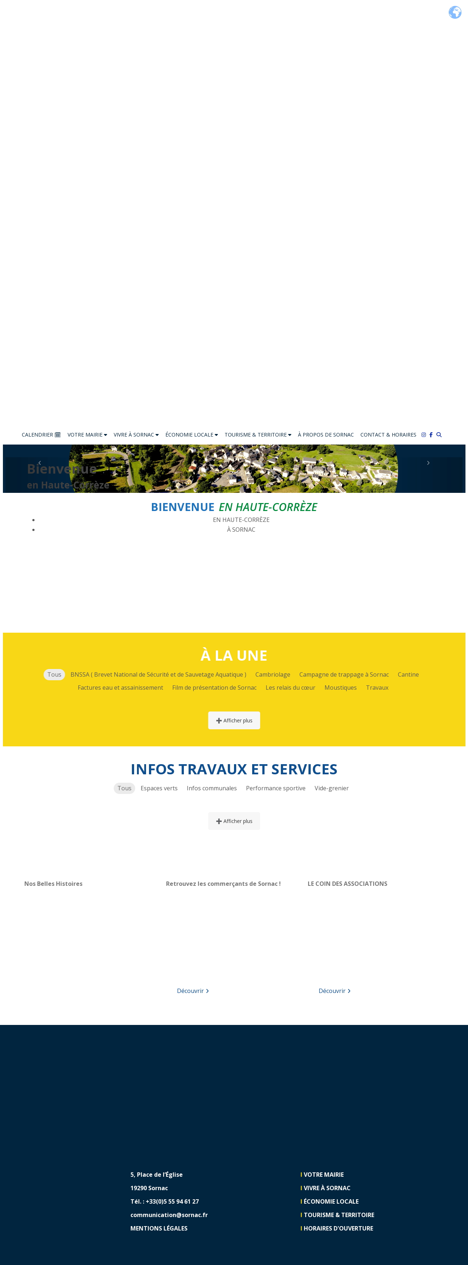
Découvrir (193, 991)
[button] (39, 475)
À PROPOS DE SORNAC (326, 434)
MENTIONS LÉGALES (158, 1228)
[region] (92, 935)
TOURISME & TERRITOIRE (258, 434)
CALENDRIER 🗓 (41, 434)
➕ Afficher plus (234, 720)
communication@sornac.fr (169, 1215)
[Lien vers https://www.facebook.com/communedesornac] (425, 1179)
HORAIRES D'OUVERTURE (338, 1228)
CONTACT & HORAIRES (388, 434)
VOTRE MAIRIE (87, 434)
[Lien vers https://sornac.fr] (234, 212)
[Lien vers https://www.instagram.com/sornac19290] (425, 1202)
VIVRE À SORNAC (136, 434)
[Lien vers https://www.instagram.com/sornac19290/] (425, 435)
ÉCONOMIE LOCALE (191, 434)
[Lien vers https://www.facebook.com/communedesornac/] (432, 435)
